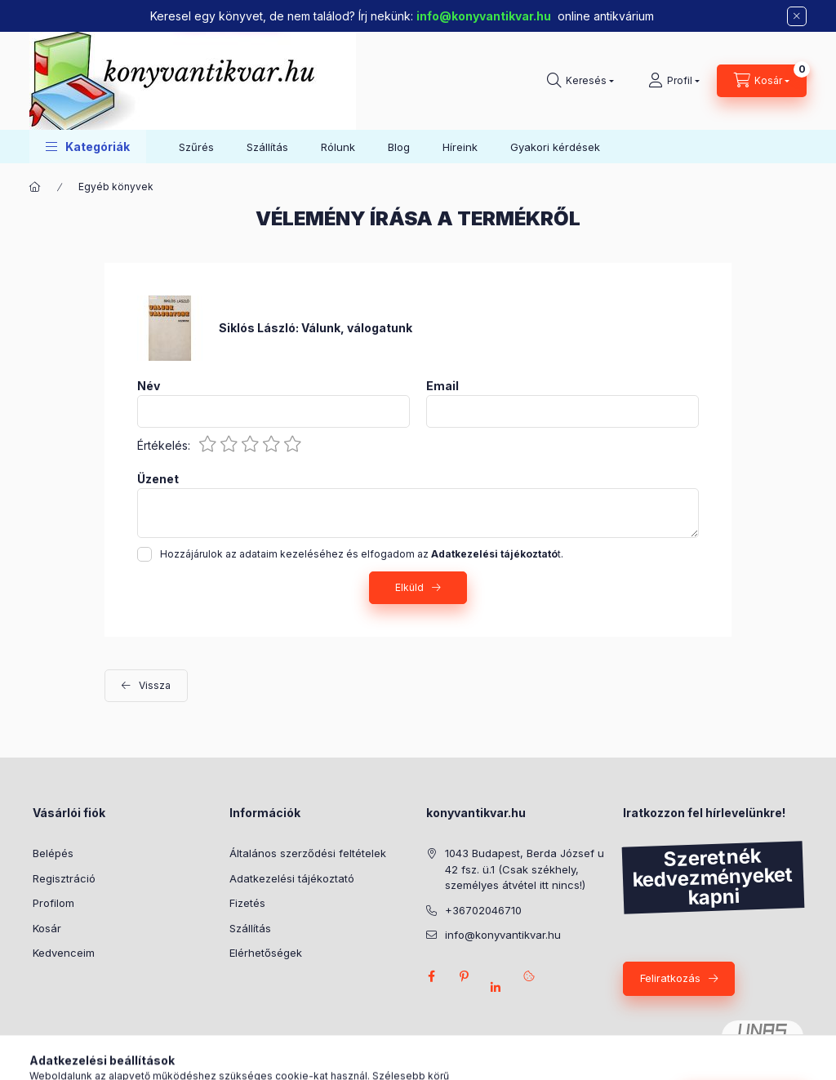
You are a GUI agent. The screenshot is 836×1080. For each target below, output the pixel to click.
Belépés (53, 853)
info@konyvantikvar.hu (483, 16)
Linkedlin (496, 987)
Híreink (460, 146)
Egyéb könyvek (115, 186)
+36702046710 (483, 910)
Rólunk (338, 146)
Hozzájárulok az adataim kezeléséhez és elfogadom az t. (361, 554)
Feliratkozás (670, 977)
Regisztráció (64, 878)
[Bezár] (797, 16)
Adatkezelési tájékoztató (291, 878)
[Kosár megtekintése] (762, 80)
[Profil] (674, 80)
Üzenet (158, 479)
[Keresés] (580, 80)
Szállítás (267, 146)
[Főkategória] (35, 187)
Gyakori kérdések (555, 146)
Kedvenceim (64, 952)
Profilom (53, 902)
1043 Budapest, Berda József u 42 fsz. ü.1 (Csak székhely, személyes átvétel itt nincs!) (524, 869)
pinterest (463, 976)
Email (442, 386)
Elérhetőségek (265, 952)
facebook (431, 976)
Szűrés (196, 146)
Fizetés (247, 902)
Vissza (155, 685)
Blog (399, 146)
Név (148, 386)
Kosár (47, 928)
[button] (87, 146)
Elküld (409, 587)
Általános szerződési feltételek (307, 853)
